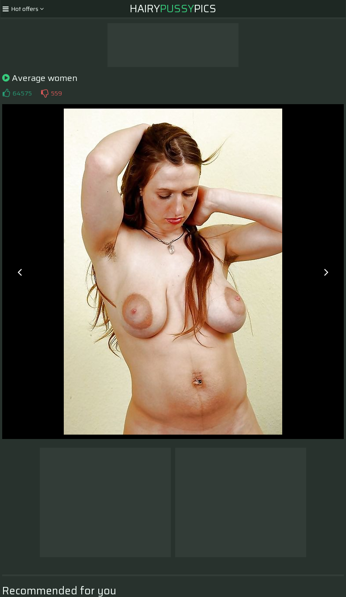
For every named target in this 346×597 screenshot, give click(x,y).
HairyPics (173, 8)
